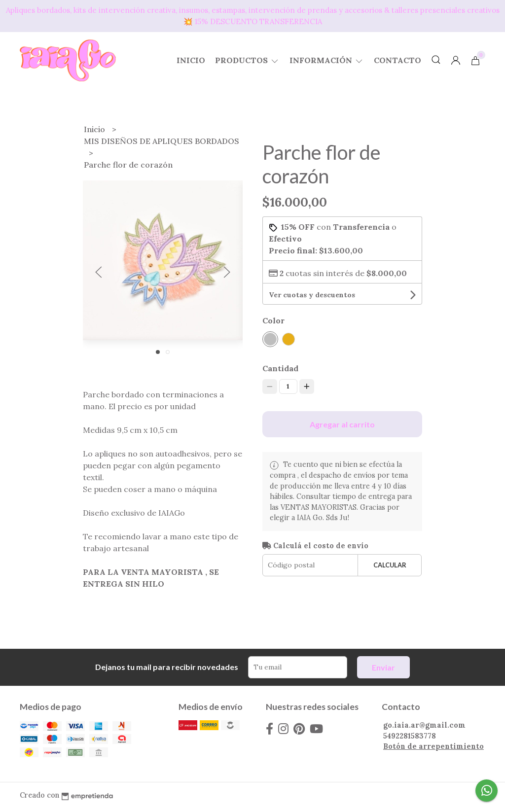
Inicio (191, 60)
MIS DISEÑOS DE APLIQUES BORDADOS (161, 141)
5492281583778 (409, 736)
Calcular (389, 565)
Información (326, 60)
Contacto (397, 60)
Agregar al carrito (342, 424)
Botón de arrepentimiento (433, 746)
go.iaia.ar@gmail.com (424, 725)
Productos (247, 60)
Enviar (383, 667)
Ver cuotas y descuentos (312, 294)
